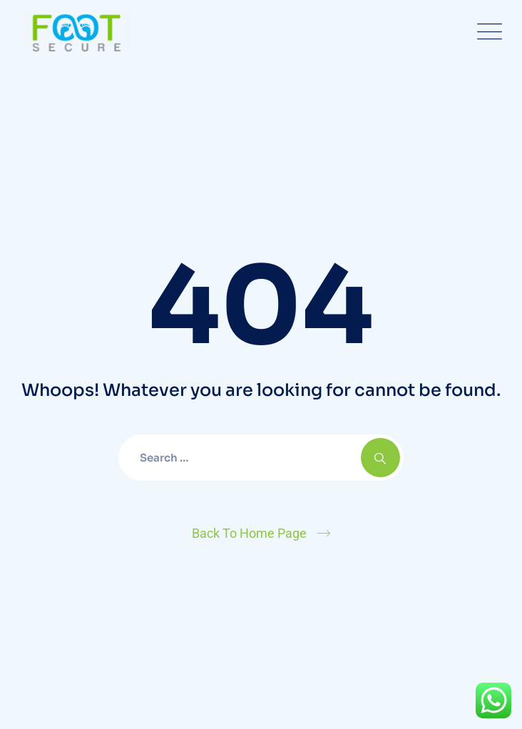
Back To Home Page (249, 533)
